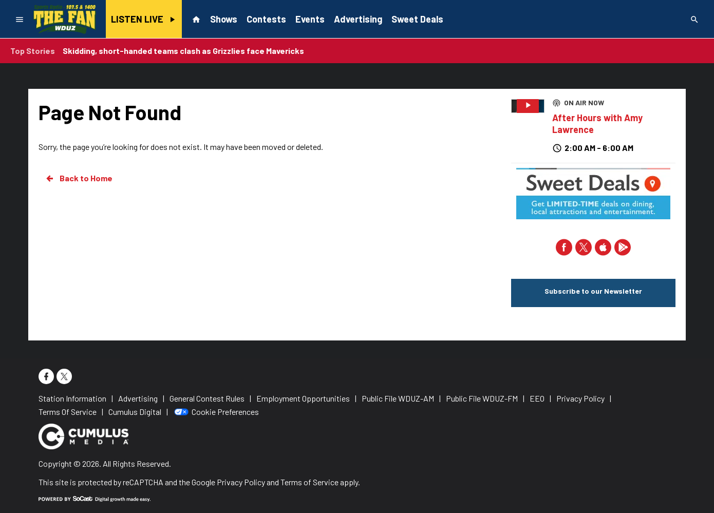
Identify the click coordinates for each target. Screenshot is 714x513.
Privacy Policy (241, 482)
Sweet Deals (417, 19)
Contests (266, 19)
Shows (223, 19)
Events (310, 19)
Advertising (358, 19)
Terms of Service (309, 482)
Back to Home (78, 178)
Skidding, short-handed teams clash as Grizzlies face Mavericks (183, 50)
